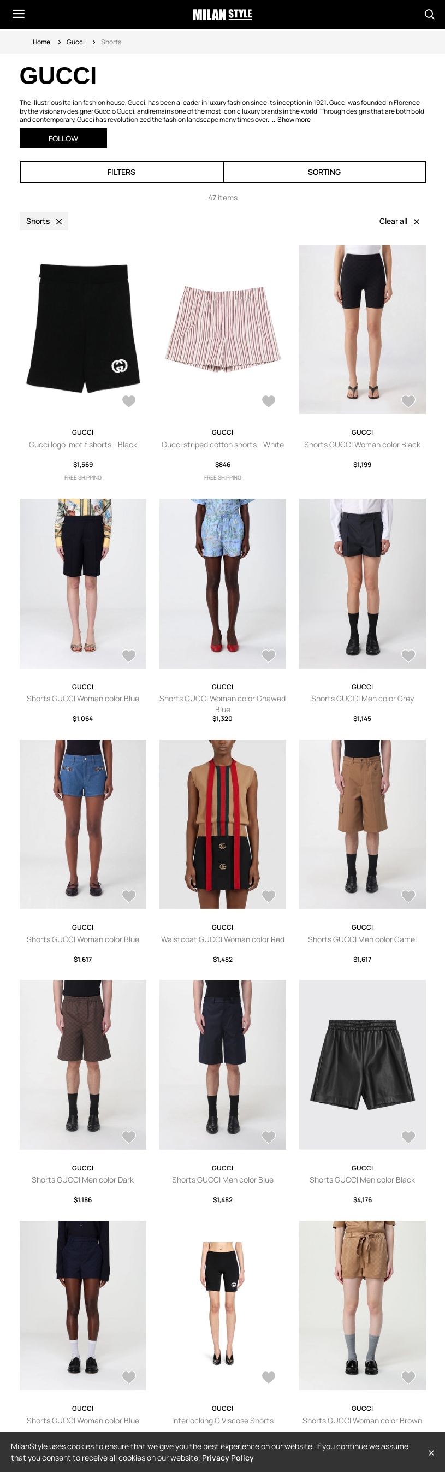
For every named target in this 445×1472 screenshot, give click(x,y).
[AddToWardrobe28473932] (408, 1138)
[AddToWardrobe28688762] (408, 402)
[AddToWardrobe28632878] (129, 897)
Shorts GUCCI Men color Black (362, 1179)
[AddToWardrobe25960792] (408, 1378)
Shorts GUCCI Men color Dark (83, 1179)
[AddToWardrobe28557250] (408, 897)
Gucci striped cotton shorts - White (223, 444)
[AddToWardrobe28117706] (129, 402)
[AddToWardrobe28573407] (268, 897)
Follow (63, 138)
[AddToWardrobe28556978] (268, 1138)
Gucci (76, 41)
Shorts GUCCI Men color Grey (362, 698)
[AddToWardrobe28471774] (129, 1378)
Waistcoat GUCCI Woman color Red (222, 939)
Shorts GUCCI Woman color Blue (83, 698)
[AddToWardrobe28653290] (408, 657)
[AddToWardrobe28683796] (129, 657)
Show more (294, 119)
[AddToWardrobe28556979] (129, 1138)
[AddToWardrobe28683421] (268, 657)
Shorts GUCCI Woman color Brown (362, 1420)
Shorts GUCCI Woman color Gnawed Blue (222, 703)
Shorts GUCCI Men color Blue (223, 1179)
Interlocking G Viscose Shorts (223, 1420)
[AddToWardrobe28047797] (268, 402)
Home (41, 41)
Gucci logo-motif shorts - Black (83, 444)
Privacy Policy (228, 1457)
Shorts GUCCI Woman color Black (362, 444)
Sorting (324, 172)
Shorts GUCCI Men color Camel (362, 939)
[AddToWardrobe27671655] (268, 1378)
